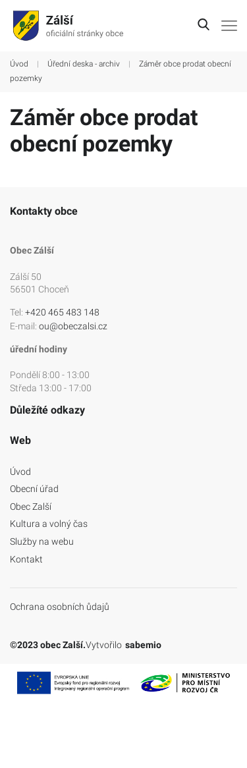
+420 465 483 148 (62, 312)
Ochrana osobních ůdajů (59, 606)
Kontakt (26, 559)
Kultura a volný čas (49, 523)
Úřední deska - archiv (83, 64)
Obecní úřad (34, 488)
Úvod (19, 64)
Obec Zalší (30, 506)
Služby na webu (42, 541)
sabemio (143, 645)
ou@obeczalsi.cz (73, 326)
